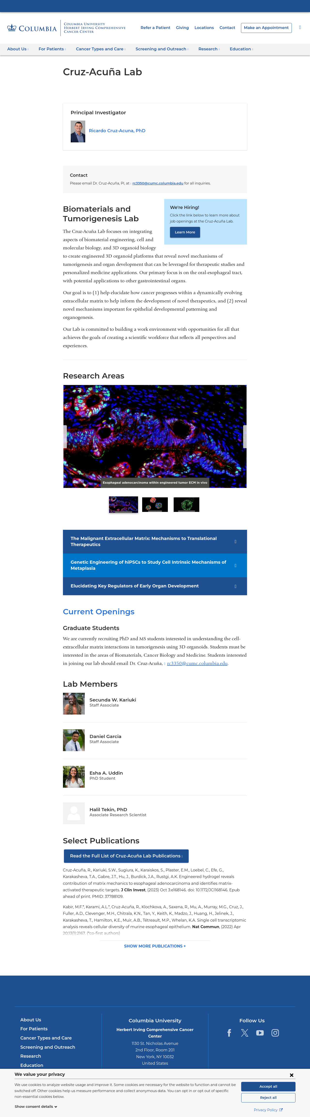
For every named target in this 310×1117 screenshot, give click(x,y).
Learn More (184, 232)
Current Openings (96, 611)
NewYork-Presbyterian (155, 987)
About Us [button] (18, 49)
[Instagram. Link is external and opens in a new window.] (275, 1026)
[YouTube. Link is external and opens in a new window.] (260, 1026)
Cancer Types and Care (44, 1031)
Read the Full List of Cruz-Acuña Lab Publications (126, 857)
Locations (211, 28)
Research (30, 1049)
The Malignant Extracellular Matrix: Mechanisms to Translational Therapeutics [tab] (137, 541)
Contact (232, 28)
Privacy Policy (268, 1110)
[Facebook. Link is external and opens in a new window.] (229, 1026)
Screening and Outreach (45, 1040)
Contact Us (31, 1067)
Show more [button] (154, 939)
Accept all (268, 1086)
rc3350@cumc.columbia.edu (151, 183)
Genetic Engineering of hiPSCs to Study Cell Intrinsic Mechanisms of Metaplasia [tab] (142, 564)
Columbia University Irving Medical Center (155, 5)
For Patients (33, 1022)
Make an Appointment (269, 28)
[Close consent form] (291, 1075)
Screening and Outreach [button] (155, 49)
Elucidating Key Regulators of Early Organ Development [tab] (129, 585)
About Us (30, 1012)
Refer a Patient (164, 28)
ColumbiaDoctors (225, 984)
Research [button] (199, 49)
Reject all (268, 1098)
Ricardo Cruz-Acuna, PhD (115, 130)
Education (30, 1058)
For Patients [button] (50, 49)
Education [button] (229, 49)
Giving (190, 28)
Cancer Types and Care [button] (97, 49)
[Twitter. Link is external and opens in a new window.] (244, 1026)
